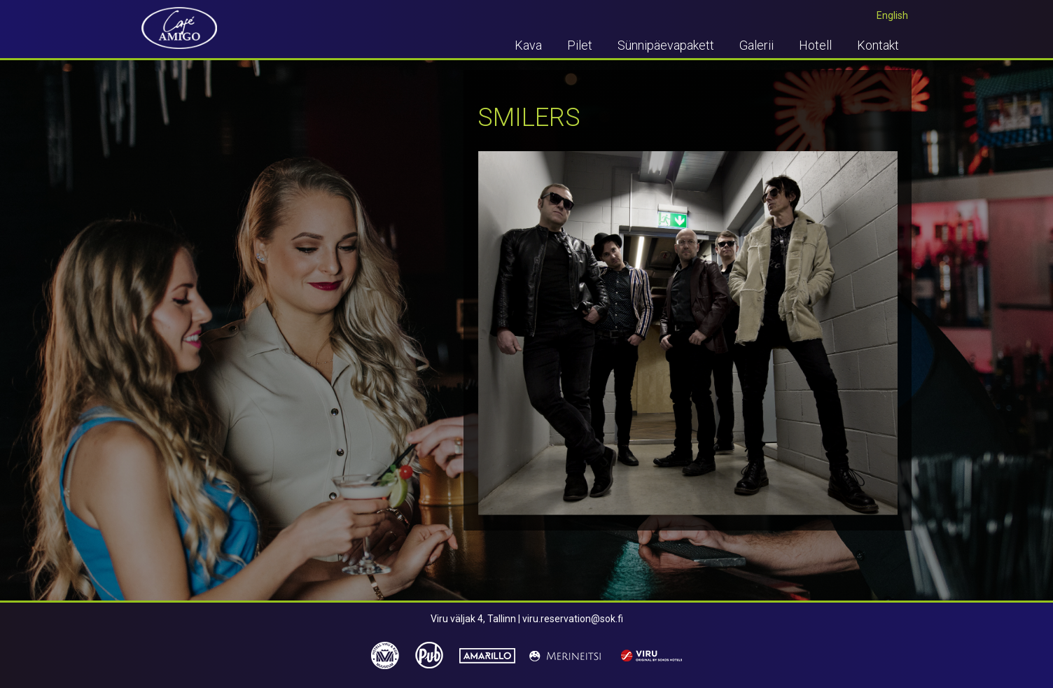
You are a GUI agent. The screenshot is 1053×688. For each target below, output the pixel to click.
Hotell (815, 45)
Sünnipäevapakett (666, 45)
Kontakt (878, 45)
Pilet (579, 45)
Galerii (756, 45)
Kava (528, 45)
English (892, 15)
